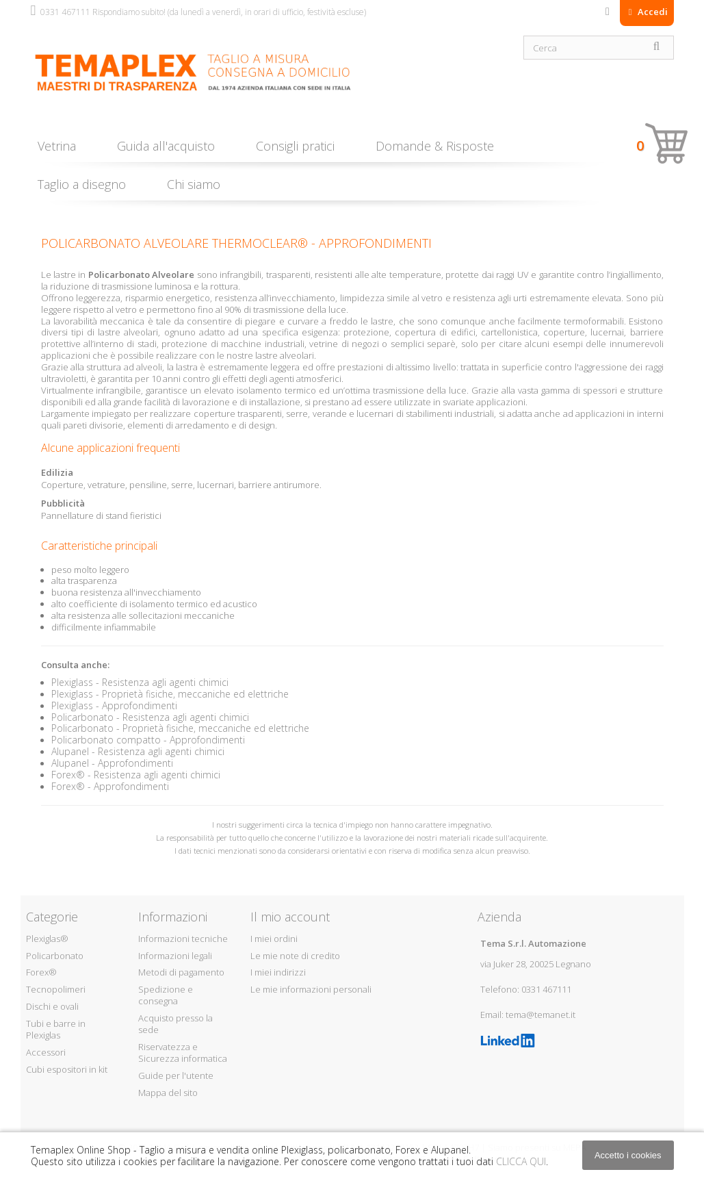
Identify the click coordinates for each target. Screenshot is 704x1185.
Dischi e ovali (52, 1006)
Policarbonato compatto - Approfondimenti (148, 739)
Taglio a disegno (82, 184)
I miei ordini (274, 938)
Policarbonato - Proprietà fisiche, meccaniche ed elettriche (180, 728)
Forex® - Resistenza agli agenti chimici (135, 774)
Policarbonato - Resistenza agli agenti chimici (150, 717)
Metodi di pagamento (181, 972)
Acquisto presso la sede (175, 1024)
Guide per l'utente (175, 1075)
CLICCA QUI (521, 1161)
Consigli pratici (295, 146)
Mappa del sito (168, 1092)
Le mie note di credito (295, 956)
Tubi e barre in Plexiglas (56, 1029)
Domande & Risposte (435, 146)
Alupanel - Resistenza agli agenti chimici (137, 751)
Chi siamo (193, 184)
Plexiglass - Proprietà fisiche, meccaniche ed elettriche (170, 693)
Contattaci (607, 14)
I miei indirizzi (278, 972)
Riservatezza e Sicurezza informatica (182, 1053)
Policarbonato (54, 956)
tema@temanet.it (540, 1014)
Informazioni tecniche (183, 938)
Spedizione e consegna (165, 995)
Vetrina (57, 146)
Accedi (652, 11)
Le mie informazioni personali (310, 989)
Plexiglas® (47, 938)
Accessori (46, 1052)
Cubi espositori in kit (66, 1069)
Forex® (41, 972)
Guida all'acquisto (166, 146)
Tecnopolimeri (56, 989)
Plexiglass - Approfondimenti (114, 705)
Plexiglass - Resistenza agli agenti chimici (140, 682)
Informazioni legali (175, 956)
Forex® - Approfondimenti (110, 786)
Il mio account (290, 916)
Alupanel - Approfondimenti (112, 762)
